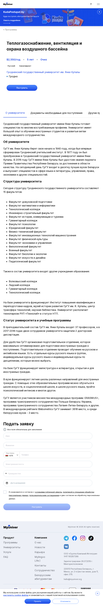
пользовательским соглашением (44, 495)
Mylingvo (40, 556)
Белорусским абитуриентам (43, 577)
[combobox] (47, 473)
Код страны (10, 453)
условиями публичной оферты (48, 492)
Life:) (37, 560)
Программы (11, 29)
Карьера (40, 552)
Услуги (7, 552)
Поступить (37, 507)
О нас (38, 542)
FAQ (5, 556)
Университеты (11, 547)
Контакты (40, 565)
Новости (40, 547)
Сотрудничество (45, 570)
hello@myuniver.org (73, 579)
